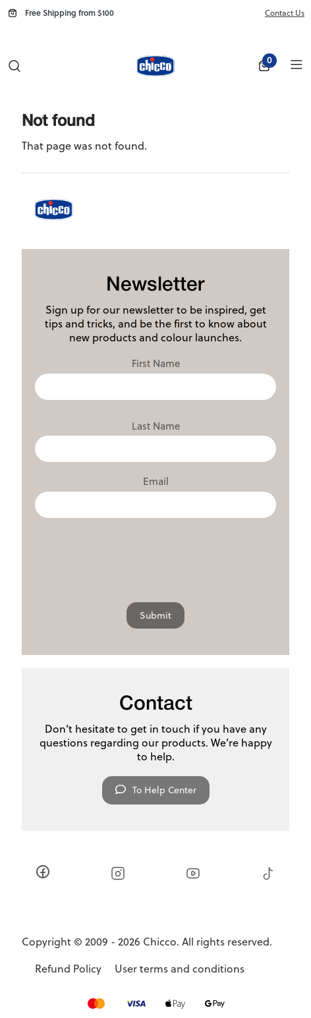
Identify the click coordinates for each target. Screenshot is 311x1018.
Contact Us (284, 12)
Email (156, 481)
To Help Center (155, 790)
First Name (156, 363)
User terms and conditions (179, 969)
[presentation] (155, 556)
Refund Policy (68, 969)
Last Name (156, 426)
